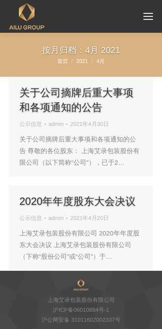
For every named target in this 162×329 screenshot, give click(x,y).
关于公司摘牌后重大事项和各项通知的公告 (76, 100)
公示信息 (30, 124)
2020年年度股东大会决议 (77, 201)
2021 (82, 61)
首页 (62, 61)
